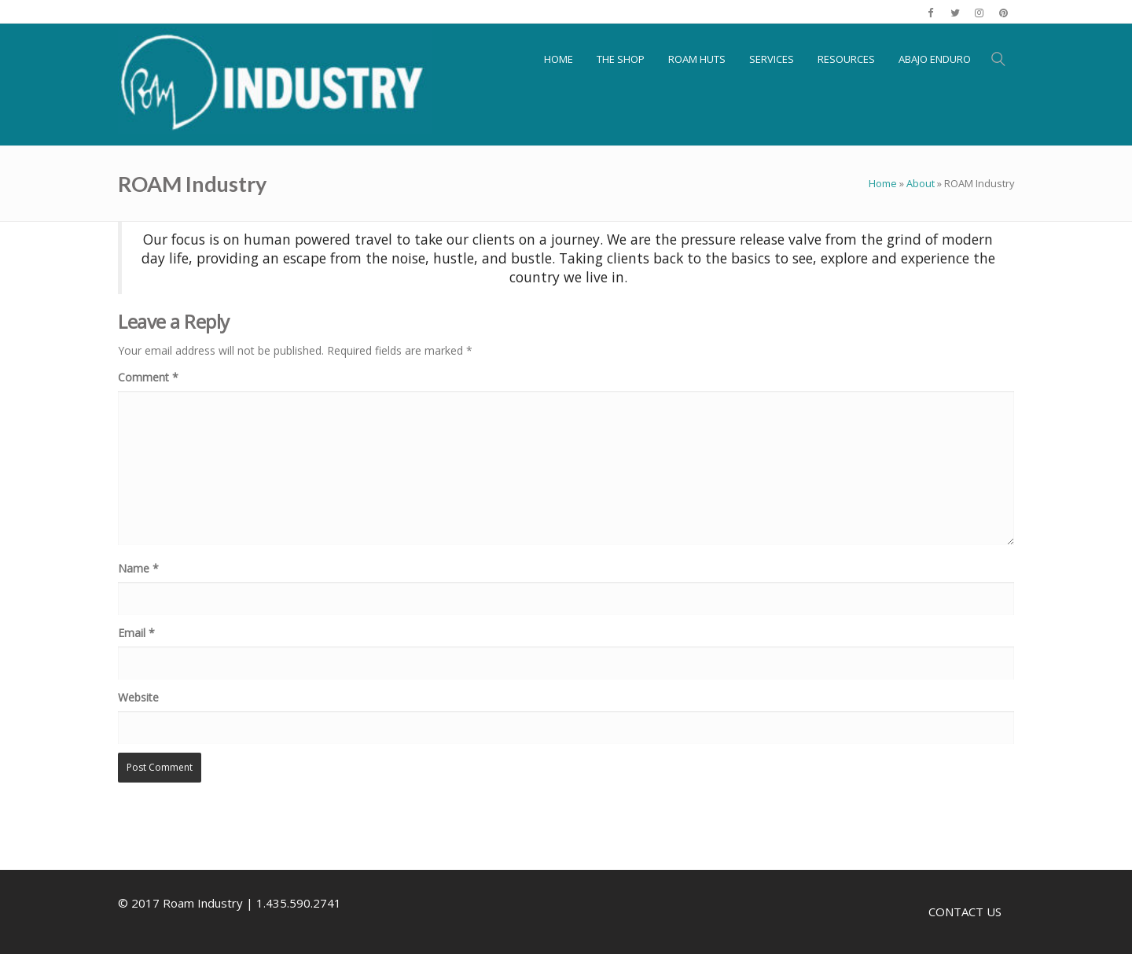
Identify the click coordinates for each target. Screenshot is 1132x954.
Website (138, 697)
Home (883, 183)
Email (136, 632)
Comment (148, 377)
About (920, 183)
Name (138, 568)
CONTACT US (965, 911)
